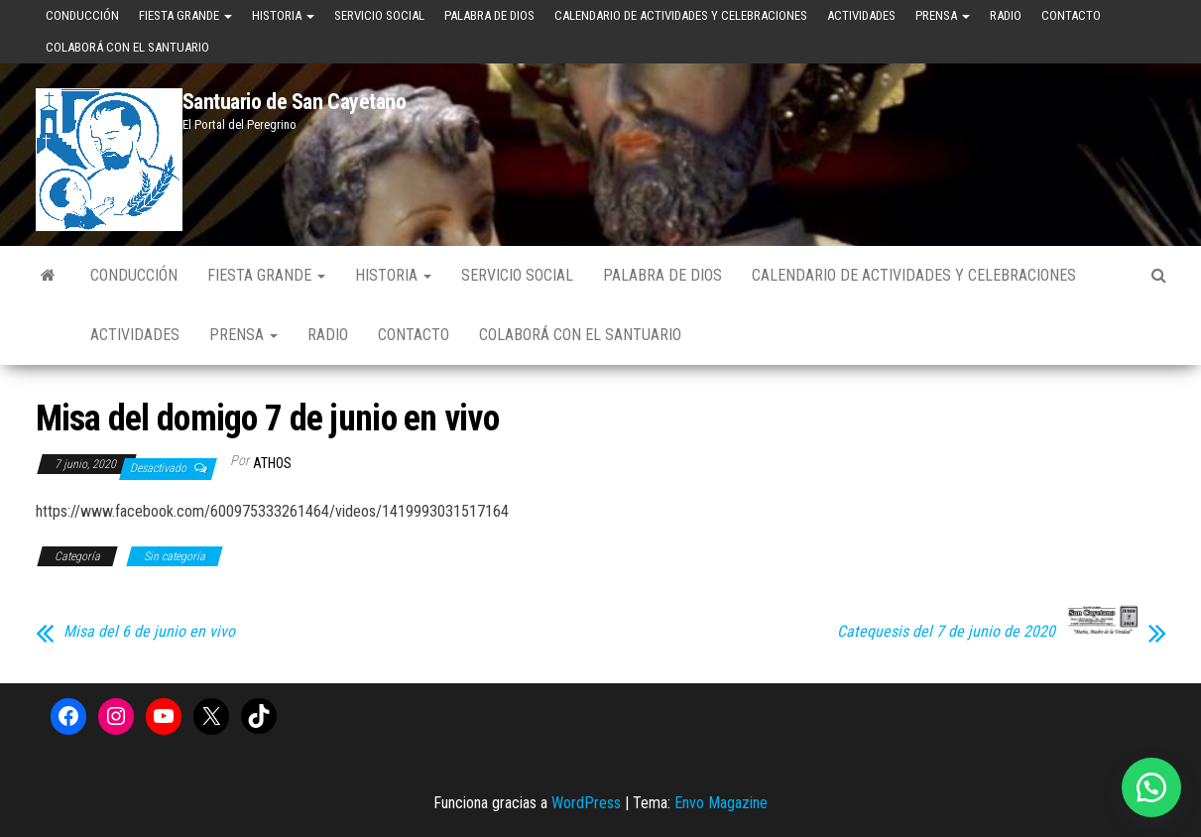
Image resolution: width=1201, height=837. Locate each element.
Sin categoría (174, 556)
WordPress (586, 802)
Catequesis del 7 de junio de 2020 (946, 632)
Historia (283, 15)
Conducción (82, 15)
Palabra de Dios (489, 15)
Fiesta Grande (185, 15)
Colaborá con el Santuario (127, 47)
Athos (272, 463)
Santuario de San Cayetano (294, 101)
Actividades (861, 15)
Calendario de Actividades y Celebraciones (680, 15)
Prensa (942, 15)
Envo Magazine (721, 802)
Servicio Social (379, 15)
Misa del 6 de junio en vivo (149, 632)
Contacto (1071, 15)
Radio (1005, 15)
